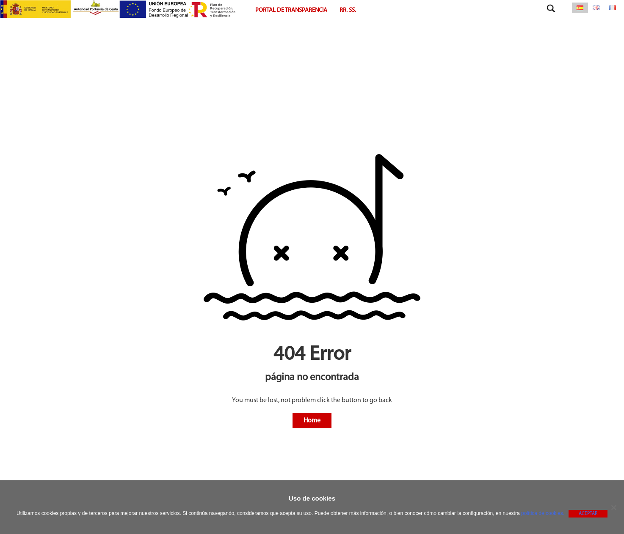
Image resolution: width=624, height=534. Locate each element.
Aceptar (588, 513)
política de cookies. (542, 513)
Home (312, 420)
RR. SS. (348, 10)
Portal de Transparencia (291, 10)
